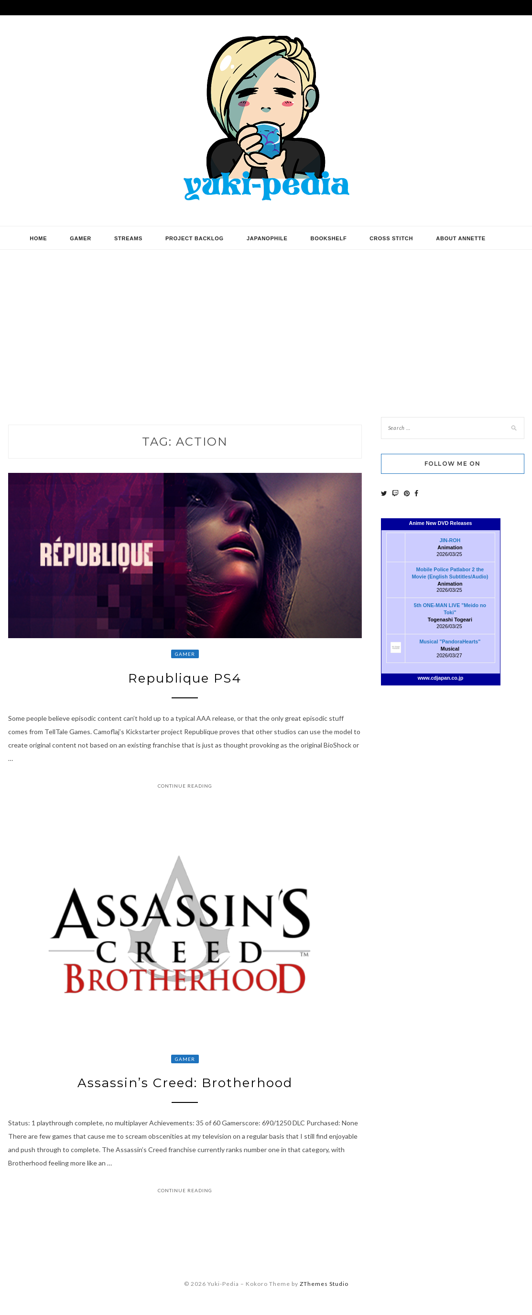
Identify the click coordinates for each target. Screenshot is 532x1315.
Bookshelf (329, 238)
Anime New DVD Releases (440, 523)
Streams (128, 238)
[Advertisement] (266, 326)
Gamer (80, 238)
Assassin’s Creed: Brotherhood (185, 1082)
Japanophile (267, 238)
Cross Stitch (391, 238)
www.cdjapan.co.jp (441, 678)
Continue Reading (185, 786)
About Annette (460, 238)
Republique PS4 (184, 678)
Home (38, 238)
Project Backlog (194, 238)
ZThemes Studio (324, 1283)
